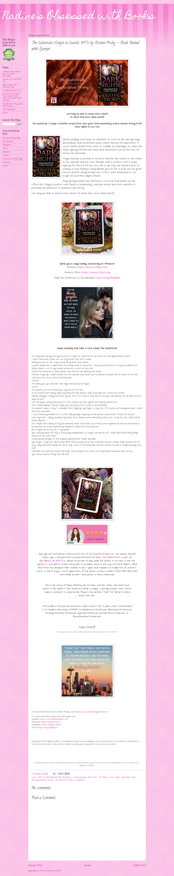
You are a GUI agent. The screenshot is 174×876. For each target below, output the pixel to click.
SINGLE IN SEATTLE (55, 560)
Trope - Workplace (76, 780)
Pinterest (6, 162)
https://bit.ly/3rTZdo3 (50, 724)
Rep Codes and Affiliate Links (10, 86)
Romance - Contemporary (75, 777)
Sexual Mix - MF (95, 777)
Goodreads (8, 141)
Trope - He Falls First (57, 780)
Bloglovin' (6, 152)
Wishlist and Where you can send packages (11, 73)
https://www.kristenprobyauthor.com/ (91, 712)
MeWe (5, 166)
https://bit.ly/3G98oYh (47, 727)
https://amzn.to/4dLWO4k (92, 267)
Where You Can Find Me (12, 80)
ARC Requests (9, 109)
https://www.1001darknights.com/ (53, 719)
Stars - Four (108, 777)
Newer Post (35, 865)
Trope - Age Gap (122, 777)
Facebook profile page (13, 159)
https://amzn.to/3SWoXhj (96, 272)
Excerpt (46, 777)
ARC (40, 777)
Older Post (139, 865)
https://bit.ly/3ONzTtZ (50, 722)
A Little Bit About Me (12, 90)
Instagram (7, 145)
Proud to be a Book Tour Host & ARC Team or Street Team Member (12, 97)
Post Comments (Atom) (50, 871)
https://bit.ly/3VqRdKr (107, 277)
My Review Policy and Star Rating (12, 105)
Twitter (6, 155)
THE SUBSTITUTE (111, 557)
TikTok (5, 148)
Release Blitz (56, 777)
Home (87, 865)
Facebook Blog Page (11, 138)
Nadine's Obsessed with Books (79, 17)
